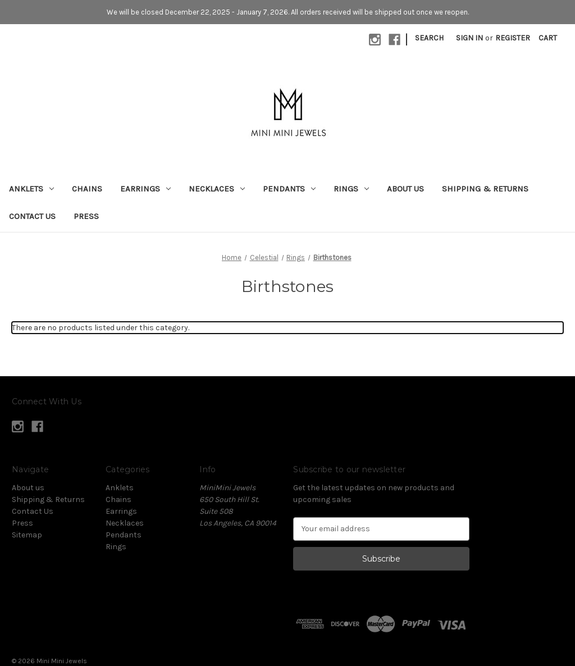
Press (86, 216)
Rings (351, 189)
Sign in (469, 38)
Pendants (289, 189)
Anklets (31, 189)
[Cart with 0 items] (547, 38)
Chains (87, 189)
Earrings (145, 189)
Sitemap (27, 535)
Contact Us (32, 216)
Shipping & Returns (485, 189)
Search (429, 38)
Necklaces (217, 189)
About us (405, 189)
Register (512, 38)
